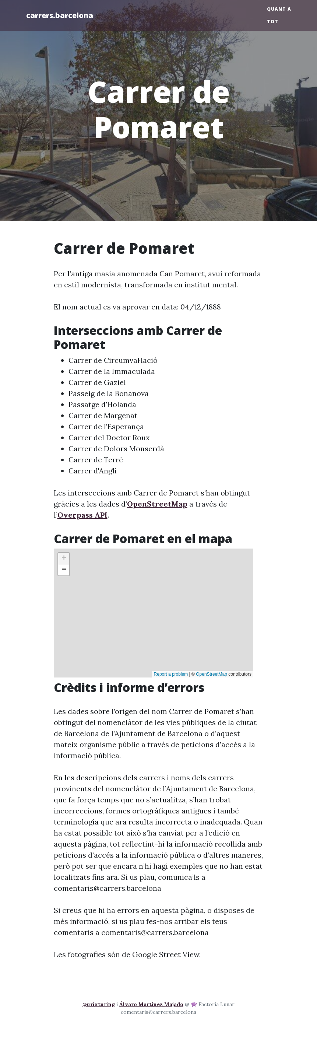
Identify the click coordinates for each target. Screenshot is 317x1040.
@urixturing (98, 1004)
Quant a (279, 9)
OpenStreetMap (157, 503)
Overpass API (82, 514)
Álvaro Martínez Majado (151, 1004)
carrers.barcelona (59, 15)
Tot (272, 21)
